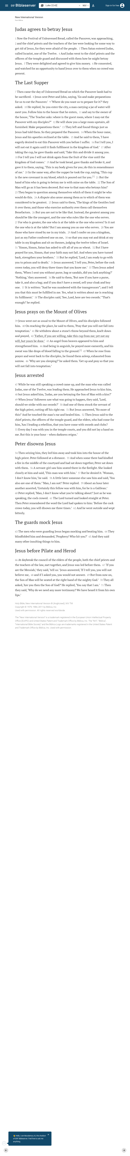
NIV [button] (86, 5)
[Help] (126, 21)
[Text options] (93, 5)
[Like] (79, 21)
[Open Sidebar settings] (122, 21)
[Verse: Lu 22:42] (94, 16)
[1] (36, 316)
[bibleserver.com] (23, 6)
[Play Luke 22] (102, 131)
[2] (22, 669)
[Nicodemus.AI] (6, 1143)
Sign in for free (112, 5)
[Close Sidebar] (73, 586)
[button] (6, 6)
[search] (61, 5)
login (108, 35)
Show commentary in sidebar (96, 82)
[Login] (122, 5)
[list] (102, 91)
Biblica (17, 20)
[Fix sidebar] (73, 13)
